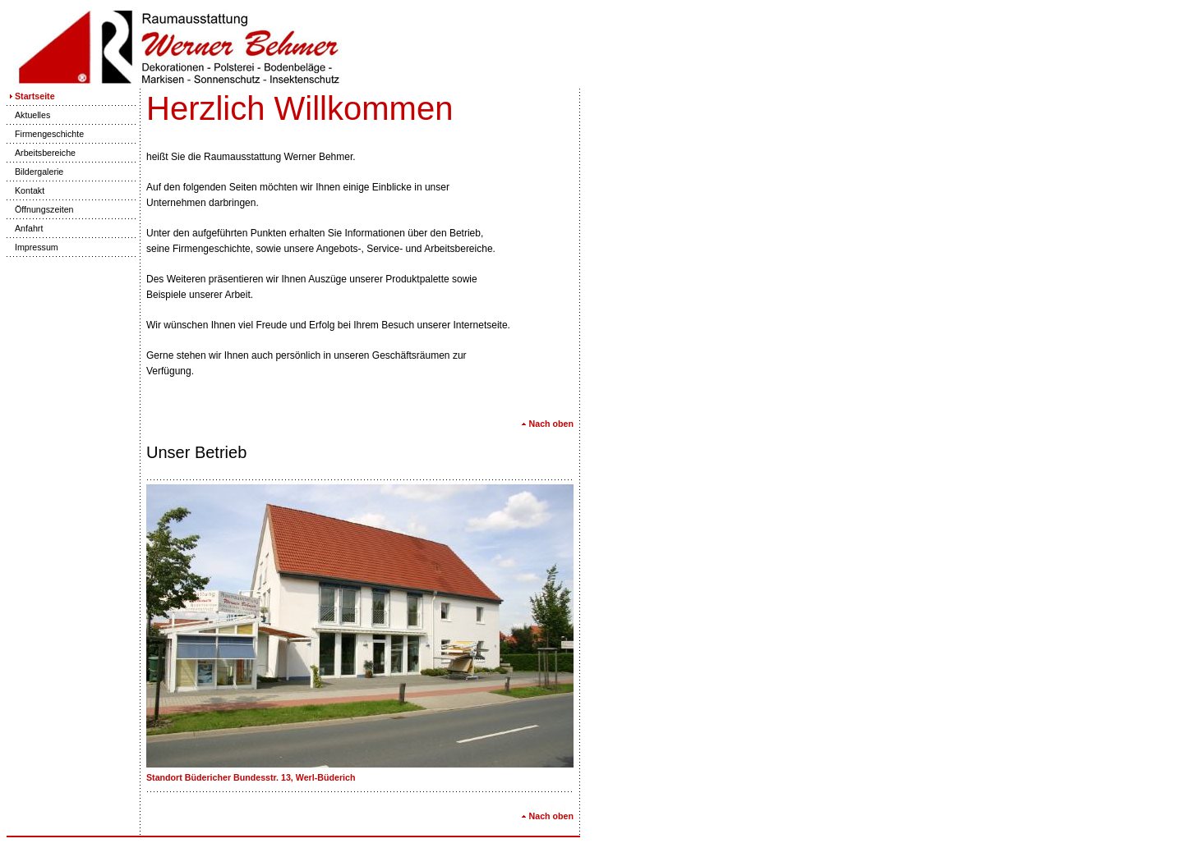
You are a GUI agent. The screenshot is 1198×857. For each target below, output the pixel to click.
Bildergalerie (35, 171)
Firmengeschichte (45, 134)
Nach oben (547, 423)
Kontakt (25, 190)
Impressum (32, 247)
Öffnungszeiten (40, 209)
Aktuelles (28, 115)
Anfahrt (25, 228)
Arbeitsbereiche (41, 153)
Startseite (31, 96)
